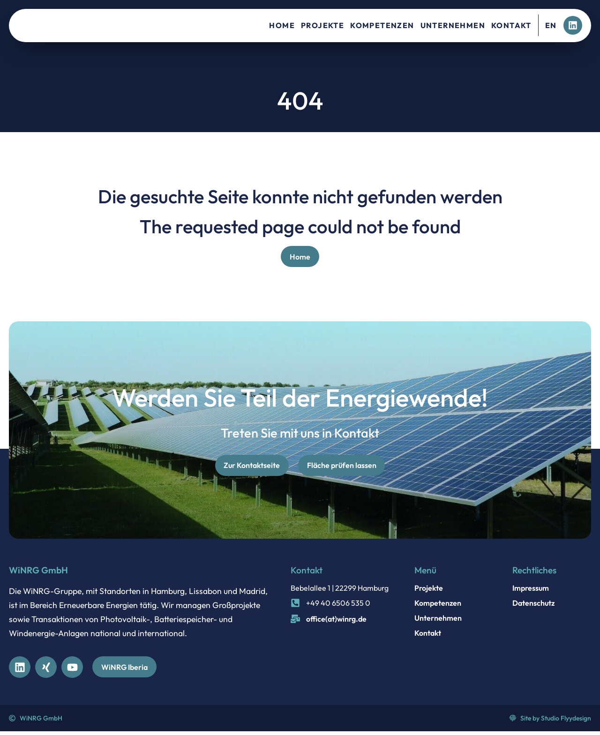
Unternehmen (452, 25)
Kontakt (511, 25)
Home (282, 25)
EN (551, 25)
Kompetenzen (382, 25)
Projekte (322, 25)
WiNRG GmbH (38, 572)
